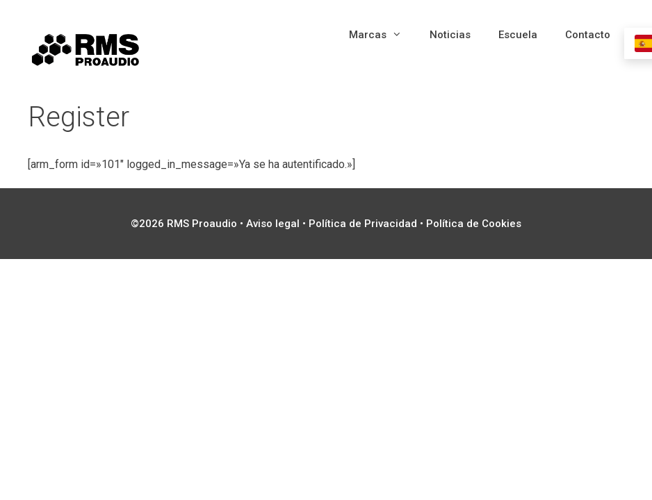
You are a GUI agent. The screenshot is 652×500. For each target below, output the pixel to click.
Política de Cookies (473, 223)
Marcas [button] (382, 35)
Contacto (587, 34)
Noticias (450, 34)
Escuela (517, 34)
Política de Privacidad (363, 223)
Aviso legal (273, 223)
